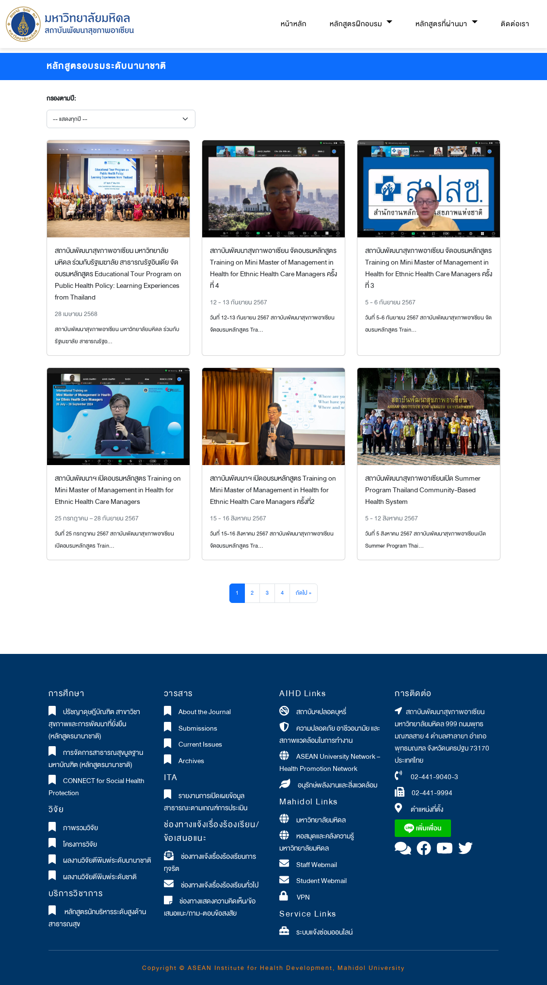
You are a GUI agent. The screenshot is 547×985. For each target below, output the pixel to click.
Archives (191, 761)
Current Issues (200, 744)
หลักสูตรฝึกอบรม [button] (357, 24)
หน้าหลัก (293, 24)
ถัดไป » (303, 593)
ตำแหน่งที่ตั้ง (427, 809)
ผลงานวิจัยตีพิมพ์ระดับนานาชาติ (107, 860)
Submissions (197, 728)
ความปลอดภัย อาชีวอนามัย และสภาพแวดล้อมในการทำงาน (329, 734)
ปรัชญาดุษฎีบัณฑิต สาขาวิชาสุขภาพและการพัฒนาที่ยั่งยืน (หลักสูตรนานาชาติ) (94, 724)
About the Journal (204, 712)
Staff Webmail (316, 865)
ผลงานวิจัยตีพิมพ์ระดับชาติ (100, 877)
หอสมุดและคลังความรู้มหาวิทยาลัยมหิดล (316, 842)
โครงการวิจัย (80, 844)
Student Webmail (321, 881)
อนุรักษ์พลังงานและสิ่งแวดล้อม (337, 785)
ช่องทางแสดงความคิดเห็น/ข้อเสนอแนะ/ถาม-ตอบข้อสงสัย (210, 907)
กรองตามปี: (61, 98)
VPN (302, 897)
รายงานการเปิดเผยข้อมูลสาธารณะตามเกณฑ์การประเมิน (205, 802)
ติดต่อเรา (515, 24)
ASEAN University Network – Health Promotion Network (329, 763)
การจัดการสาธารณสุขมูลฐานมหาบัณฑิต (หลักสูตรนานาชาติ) (95, 759)
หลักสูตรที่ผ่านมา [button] (442, 24)
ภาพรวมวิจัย (80, 828)
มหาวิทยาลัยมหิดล (321, 820)
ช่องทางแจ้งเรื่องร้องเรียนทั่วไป (219, 885)
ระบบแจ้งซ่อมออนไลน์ (324, 932)
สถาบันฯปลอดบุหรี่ (321, 712)
